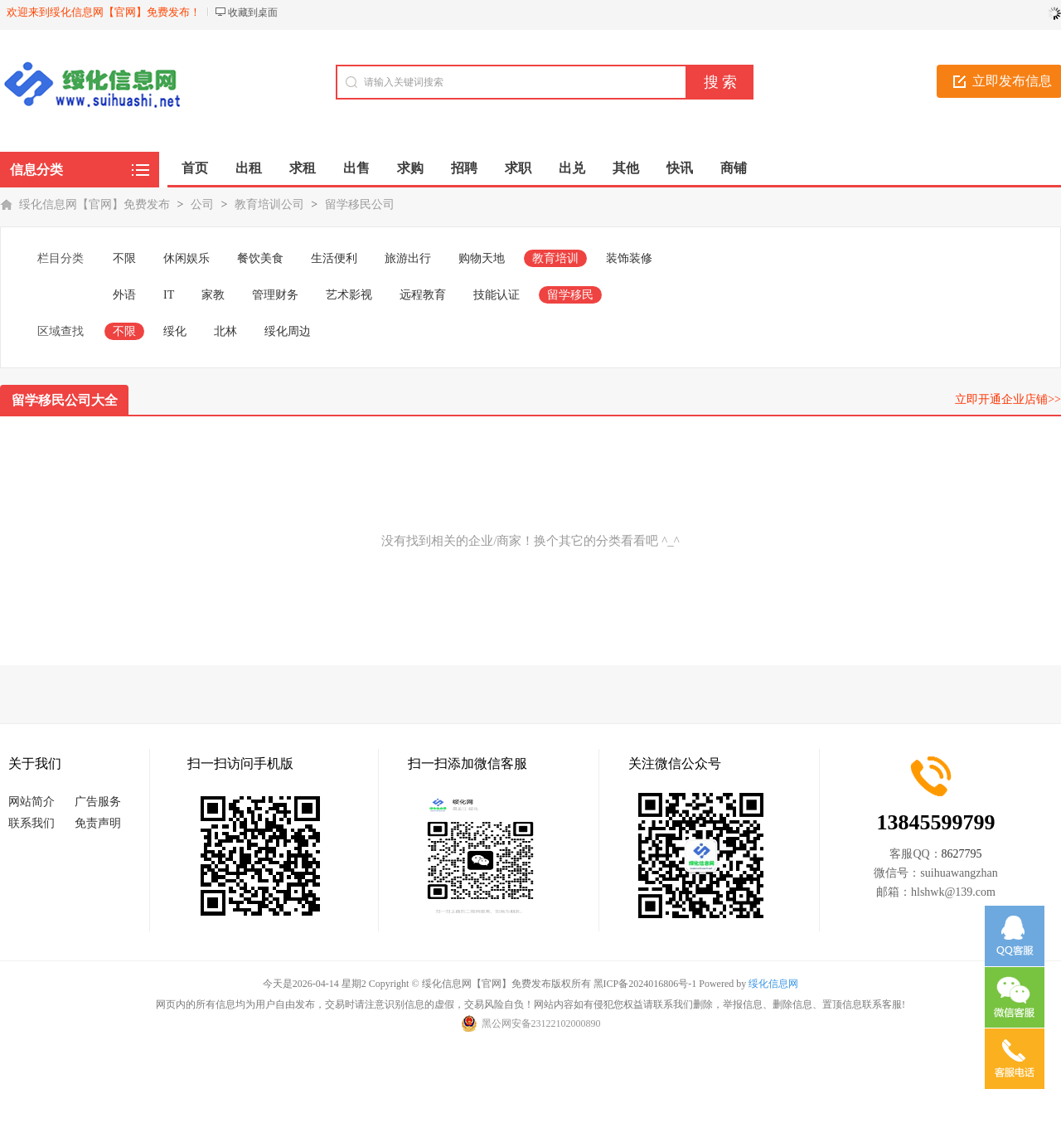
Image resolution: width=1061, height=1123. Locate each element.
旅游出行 (408, 258)
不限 (124, 258)
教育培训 (555, 258)
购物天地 (481, 258)
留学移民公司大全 (65, 400)
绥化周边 (287, 331)
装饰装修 (629, 258)
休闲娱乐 (186, 258)
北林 (225, 331)
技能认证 (496, 295)
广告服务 (98, 801)
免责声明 (98, 823)
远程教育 (423, 295)
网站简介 (31, 801)
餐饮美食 (260, 258)
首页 (195, 168)
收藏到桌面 (253, 12)
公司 (202, 204)
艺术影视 (349, 295)
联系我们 (31, 823)
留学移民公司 (360, 204)
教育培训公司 (269, 204)
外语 (124, 295)
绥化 (175, 331)
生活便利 (334, 258)
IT (168, 295)
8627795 (962, 854)
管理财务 (275, 295)
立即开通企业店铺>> (1008, 399)
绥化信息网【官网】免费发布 (94, 204)
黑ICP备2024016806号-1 (645, 983)
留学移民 (570, 295)
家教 (213, 295)
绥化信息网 (773, 983)
